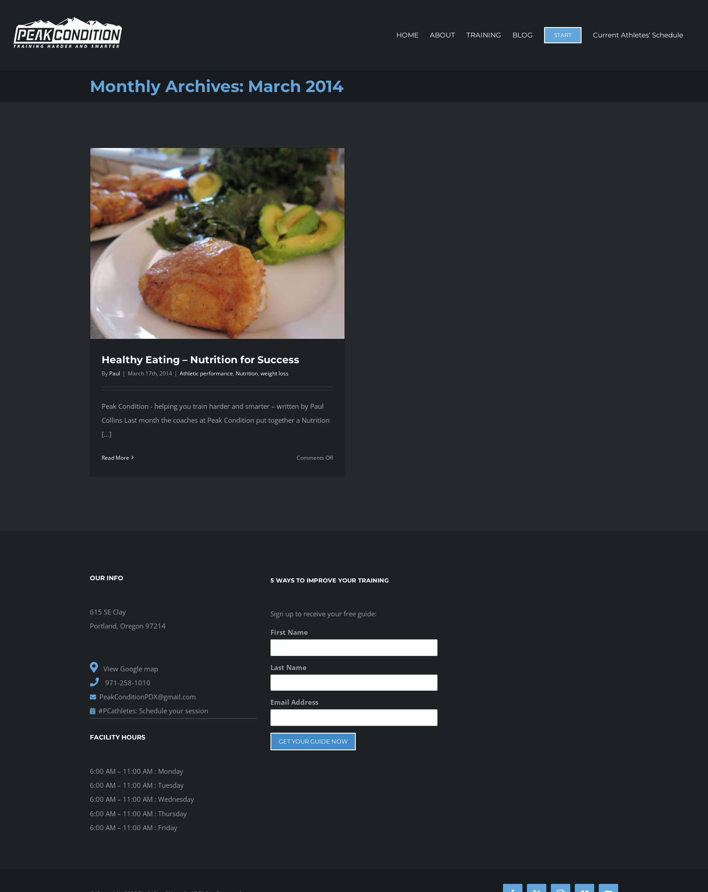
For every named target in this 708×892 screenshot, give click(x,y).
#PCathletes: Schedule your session (149, 710)
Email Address (294, 702)
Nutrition (247, 373)
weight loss (275, 373)
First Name (289, 632)
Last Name (288, 667)
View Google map (124, 668)
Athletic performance (206, 373)
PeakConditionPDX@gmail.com (143, 696)
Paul (114, 373)
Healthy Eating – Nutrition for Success (200, 360)
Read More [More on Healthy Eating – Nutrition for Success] (115, 458)
